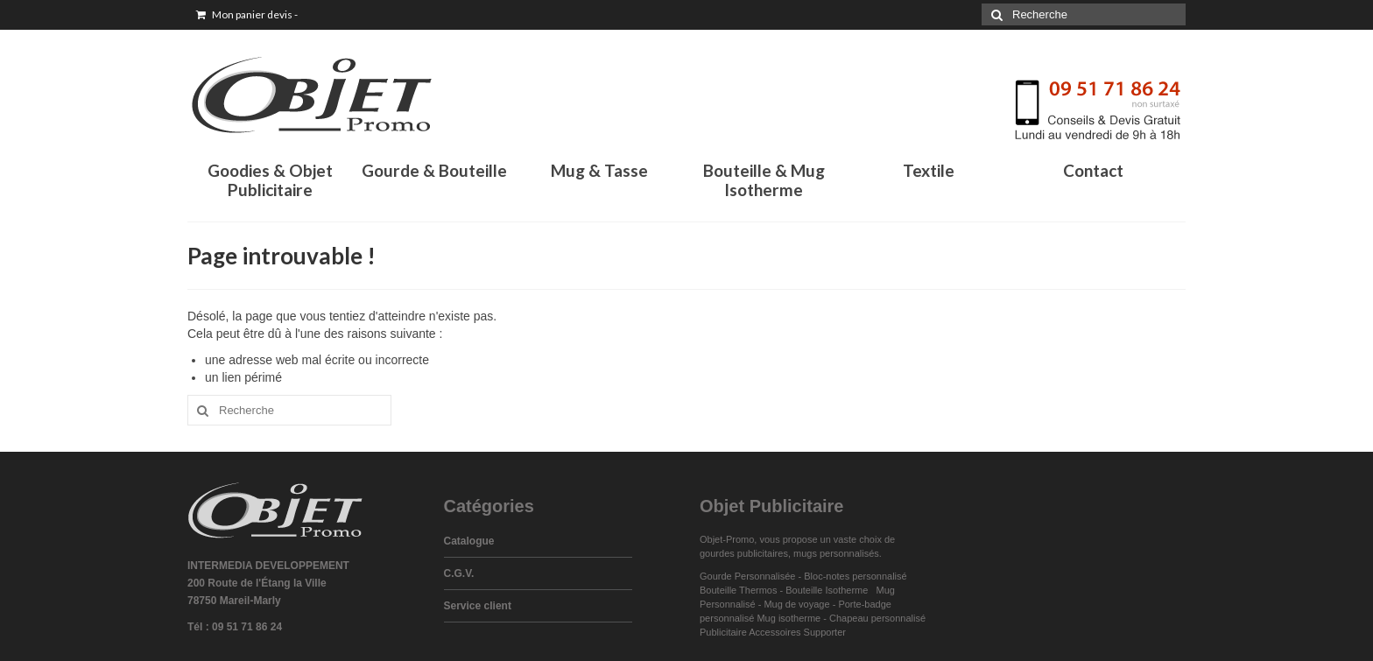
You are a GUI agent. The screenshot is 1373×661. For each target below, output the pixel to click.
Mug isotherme (788, 618)
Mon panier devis (247, 14)
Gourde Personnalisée (747, 576)
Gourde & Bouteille (434, 170)
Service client (477, 606)
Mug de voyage (796, 604)
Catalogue (469, 541)
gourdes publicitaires (744, 553)
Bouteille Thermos (738, 590)
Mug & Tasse (599, 170)
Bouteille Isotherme (829, 590)
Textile (928, 170)
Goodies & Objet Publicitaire (270, 180)
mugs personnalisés (836, 553)
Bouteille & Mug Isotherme (764, 180)
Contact (1093, 170)
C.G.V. (459, 573)
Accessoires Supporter (797, 632)
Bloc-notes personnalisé (855, 576)
